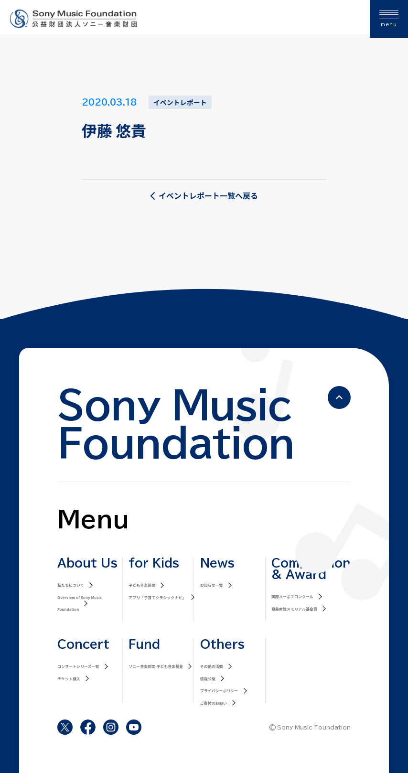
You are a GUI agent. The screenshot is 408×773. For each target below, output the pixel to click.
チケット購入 (68, 678)
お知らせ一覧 (211, 585)
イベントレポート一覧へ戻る (204, 195)
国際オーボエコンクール (292, 596)
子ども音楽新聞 (142, 585)
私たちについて (70, 585)
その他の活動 (211, 666)
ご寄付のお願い (213, 703)
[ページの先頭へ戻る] (339, 397)
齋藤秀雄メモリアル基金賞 (294, 609)
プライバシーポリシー (219, 690)
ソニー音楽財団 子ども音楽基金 (156, 666)
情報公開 (207, 678)
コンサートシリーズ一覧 (78, 666)
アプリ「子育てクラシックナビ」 (157, 597)
